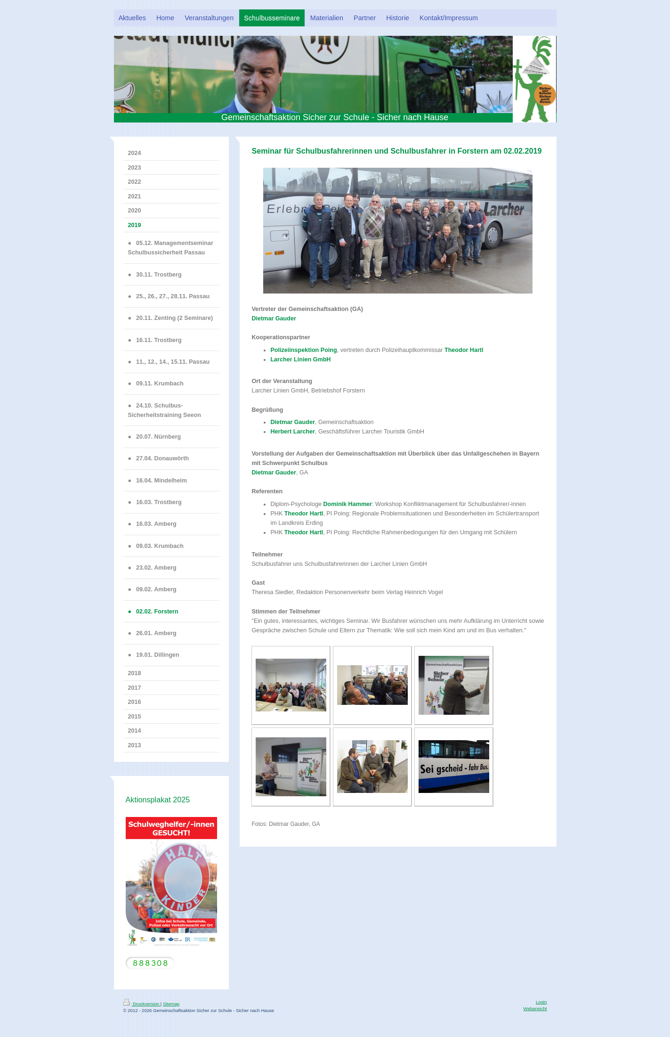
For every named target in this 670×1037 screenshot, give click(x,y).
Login (541, 1001)
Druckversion (142, 1003)
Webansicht (535, 1008)
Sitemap (171, 1003)
